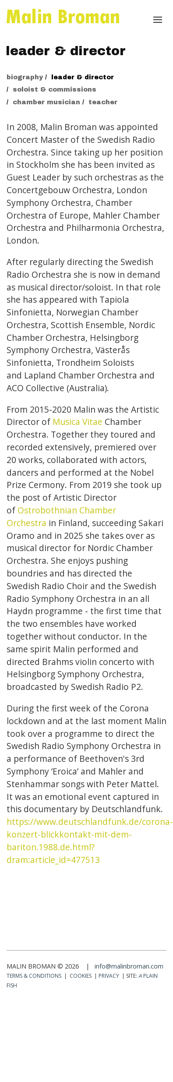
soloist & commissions (54, 89)
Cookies (81, 975)
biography (25, 77)
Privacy (109, 975)
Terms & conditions (34, 975)
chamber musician (46, 102)
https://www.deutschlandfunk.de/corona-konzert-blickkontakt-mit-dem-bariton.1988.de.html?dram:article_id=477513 (90, 840)
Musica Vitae (77, 422)
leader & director (82, 77)
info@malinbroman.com (129, 966)
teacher (102, 102)
